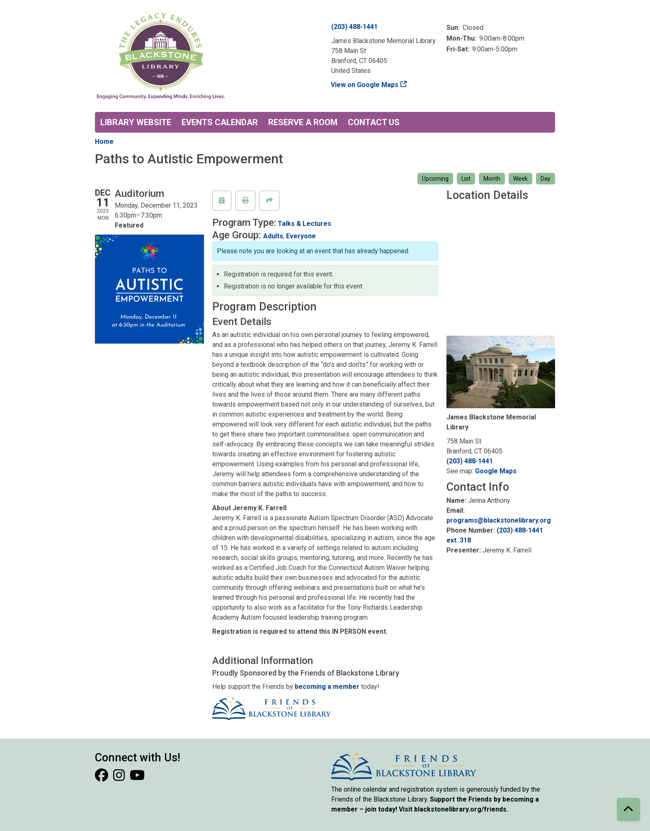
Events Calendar (220, 122)
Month (491, 178)
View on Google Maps (364, 85)
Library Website (135, 122)
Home (104, 141)
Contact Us (374, 122)
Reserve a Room (302, 122)
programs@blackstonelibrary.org (498, 520)
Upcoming (435, 178)
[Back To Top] (628, 809)
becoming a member (327, 686)
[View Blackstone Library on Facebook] (102, 778)
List (466, 178)
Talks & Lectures (304, 224)
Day (546, 178)
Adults (273, 236)
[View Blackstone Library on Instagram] (119, 778)
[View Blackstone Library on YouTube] (137, 778)
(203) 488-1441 (354, 27)
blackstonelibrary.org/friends (460, 809)
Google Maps (496, 471)
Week (520, 178)
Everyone (301, 236)
